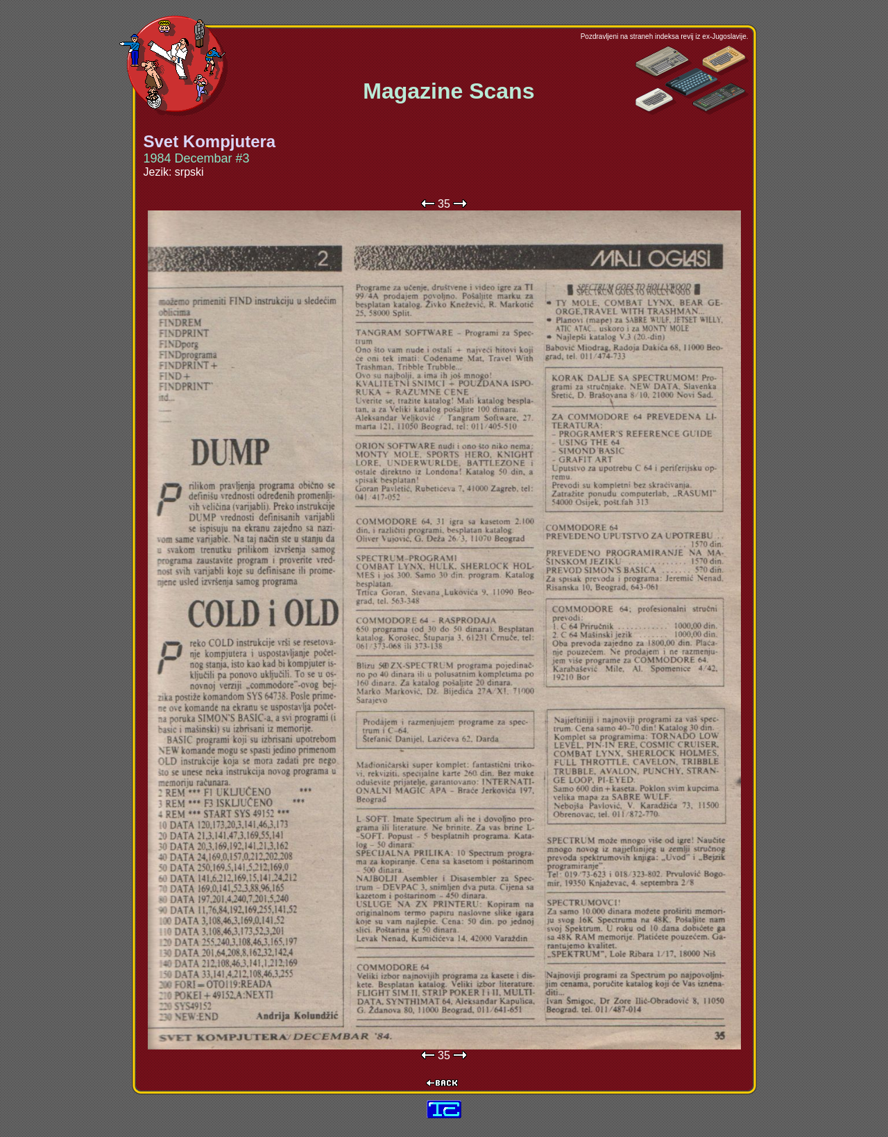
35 (444, 204)
